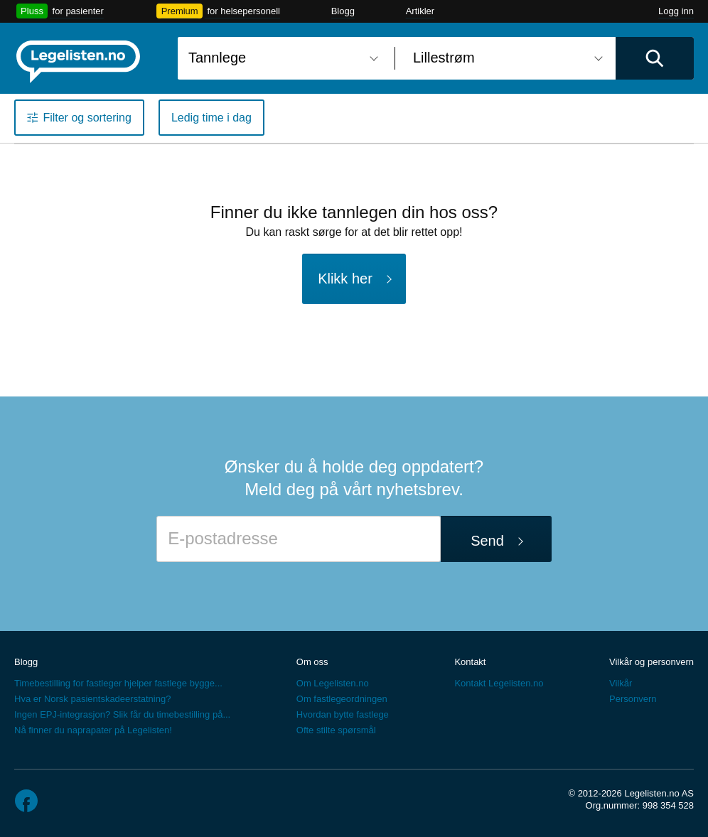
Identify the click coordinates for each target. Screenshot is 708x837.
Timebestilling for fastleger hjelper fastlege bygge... (118, 683)
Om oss (312, 662)
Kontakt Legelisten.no (498, 683)
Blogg (343, 11)
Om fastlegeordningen (341, 698)
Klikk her (345, 278)
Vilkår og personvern (651, 662)
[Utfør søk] (655, 58)
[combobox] (281, 58)
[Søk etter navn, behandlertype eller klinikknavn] (281, 58)
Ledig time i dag (211, 118)
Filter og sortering (87, 118)
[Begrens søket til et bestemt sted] (505, 58)
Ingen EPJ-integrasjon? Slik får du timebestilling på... (122, 714)
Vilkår (620, 683)
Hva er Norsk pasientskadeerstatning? (92, 698)
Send (487, 541)
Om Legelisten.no (332, 683)
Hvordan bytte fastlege (342, 714)
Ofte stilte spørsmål (336, 730)
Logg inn (676, 11)
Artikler (420, 11)
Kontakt (470, 662)
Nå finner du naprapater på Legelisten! (93, 730)
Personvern (632, 698)
